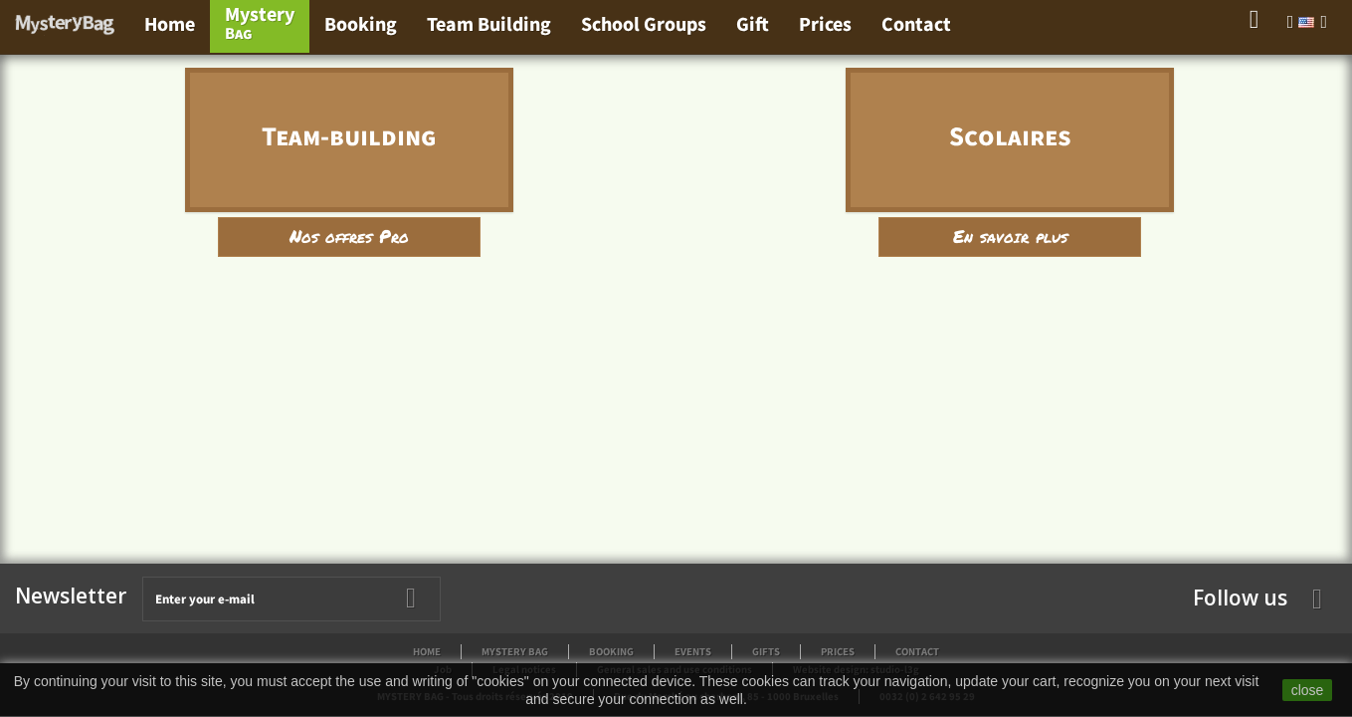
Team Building (489, 25)
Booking (360, 25)
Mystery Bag (515, 651)
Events (693, 651)
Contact (916, 25)
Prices (825, 25)
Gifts (766, 651)
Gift (752, 25)
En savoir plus (1010, 236)
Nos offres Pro (349, 236)
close (1307, 690)
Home (169, 25)
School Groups (643, 25)
